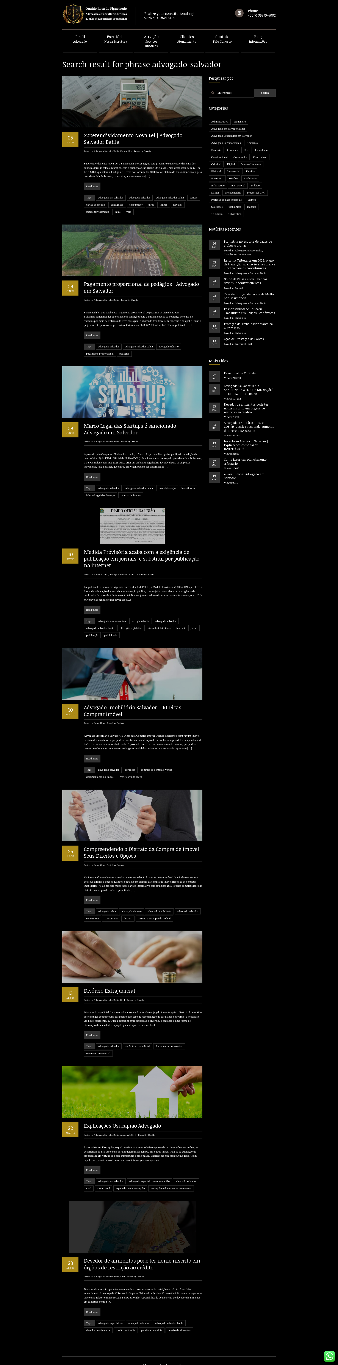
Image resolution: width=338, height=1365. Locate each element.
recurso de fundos (131, 495)
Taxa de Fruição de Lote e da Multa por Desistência (249, 296)
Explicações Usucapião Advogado (122, 1125)
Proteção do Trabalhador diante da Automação (248, 326)
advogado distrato (132, 911)
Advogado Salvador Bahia (106, 151)
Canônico (232, 150)
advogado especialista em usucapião (149, 1181)
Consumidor (126, 151)
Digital (231, 164)
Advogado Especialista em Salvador (231, 135)
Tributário (216, 213)
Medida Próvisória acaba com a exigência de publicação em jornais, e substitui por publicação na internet (141, 558)
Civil (122, 1000)
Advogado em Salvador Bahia (228, 128)
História (233, 178)
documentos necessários (169, 1046)
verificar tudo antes (131, 776)
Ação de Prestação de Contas (244, 339)
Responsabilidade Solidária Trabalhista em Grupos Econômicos (249, 311)
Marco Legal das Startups (100, 495)
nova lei (177, 204)
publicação (92, 635)
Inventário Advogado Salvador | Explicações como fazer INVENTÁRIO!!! (246, 445)
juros (151, 204)
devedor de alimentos (98, 1315)
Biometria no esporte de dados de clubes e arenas (248, 243)
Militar (215, 192)
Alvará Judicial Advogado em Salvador (244, 476)
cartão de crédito (95, 204)
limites (163, 204)
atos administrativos (159, 628)
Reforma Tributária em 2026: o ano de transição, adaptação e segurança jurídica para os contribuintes (249, 264)
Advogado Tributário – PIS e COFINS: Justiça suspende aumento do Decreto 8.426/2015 (249, 426)
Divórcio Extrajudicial (109, 990)
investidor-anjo (167, 488)
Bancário (216, 150)
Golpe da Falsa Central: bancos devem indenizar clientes (245, 281)
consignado (117, 204)
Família (250, 171)
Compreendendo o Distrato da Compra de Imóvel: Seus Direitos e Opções (142, 852)
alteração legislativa (131, 628)
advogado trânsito (169, 346)
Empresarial (233, 171)
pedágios (124, 353)
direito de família (125, 1315)
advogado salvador (139, 197)
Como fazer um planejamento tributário (245, 461)
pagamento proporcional (100, 353)
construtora (92, 918)
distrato (128, 918)
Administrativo (101, 574)
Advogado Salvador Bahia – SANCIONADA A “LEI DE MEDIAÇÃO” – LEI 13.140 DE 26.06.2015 (248, 390)
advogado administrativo (112, 621)
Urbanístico (234, 213)
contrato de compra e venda (156, 769)
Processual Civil (256, 192)
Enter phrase (225, 92)
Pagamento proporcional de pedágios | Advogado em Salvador (141, 287)
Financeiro (217, 178)
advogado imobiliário (159, 911)
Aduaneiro (240, 121)
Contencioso (260, 157)
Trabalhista (234, 206)
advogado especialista (110, 1308)
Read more (92, 186)
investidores (188, 488)
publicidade (110, 635)
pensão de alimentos (179, 1315)
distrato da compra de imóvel (154, 918)
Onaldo (147, 151)
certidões (130, 769)
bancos (193, 197)
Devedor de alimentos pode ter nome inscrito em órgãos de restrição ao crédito (142, 1249)
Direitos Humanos (251, 164)
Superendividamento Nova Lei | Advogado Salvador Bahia (133, 138)
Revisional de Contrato (240, 373)
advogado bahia (140, 621)
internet (180, 628)
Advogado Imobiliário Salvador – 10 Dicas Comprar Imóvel (132, 710)
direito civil (103, 1188)
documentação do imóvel (100, 776)
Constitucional (219, 157)
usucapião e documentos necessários (171, 1188)
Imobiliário (99, 723)
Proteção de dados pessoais (226, 199)
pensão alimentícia (151, 1315)
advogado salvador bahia (170, 197)
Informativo (218, 185)
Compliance (262, 150)
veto (128, 211)
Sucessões (217, 206)
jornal (194, 628)
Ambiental (125, 1135)
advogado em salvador (110, 197)
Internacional (237, 185)
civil (88, 1188)
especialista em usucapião (130, 1188)
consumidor (135, 204)
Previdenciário (233, 192)
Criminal (216, 164)
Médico (255, 185)
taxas (117, 211)
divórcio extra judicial (137, 1046)
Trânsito (251, 206)
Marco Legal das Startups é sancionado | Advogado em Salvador (131, 429)
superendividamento (97, 211)
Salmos (251, 199)
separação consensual (98, 1053)
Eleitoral (216, 171)
